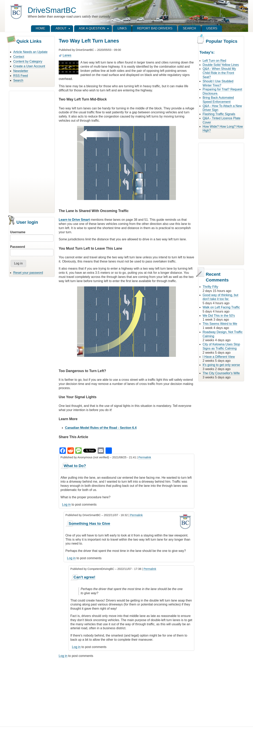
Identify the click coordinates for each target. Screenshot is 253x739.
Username (17, 232)
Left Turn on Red (214, 60)
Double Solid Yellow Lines (221, 64)
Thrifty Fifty (210, 286)
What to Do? (75, 466)
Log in (66, 504)
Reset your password (28, 272)
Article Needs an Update (30, 52)
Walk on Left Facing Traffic (221, 307)
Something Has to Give (89, 523)
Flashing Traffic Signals (219, 114)
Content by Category (27, 61)
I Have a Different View (219, 356)
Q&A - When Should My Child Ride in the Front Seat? (219, 73)
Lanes (67, 55)
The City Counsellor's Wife (221, 373)
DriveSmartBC (52, 10)
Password (17, 246)
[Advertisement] (32, 151)
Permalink (144, 457)
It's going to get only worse (221, 365)
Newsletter (20, 71)
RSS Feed (20, 75)
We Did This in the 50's (219, 315)
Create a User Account (29, 66)
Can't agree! (84, 577)
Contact (18, 56)
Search (18, 80)
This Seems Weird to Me (220, 323)
